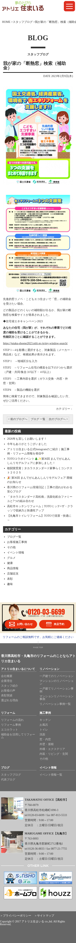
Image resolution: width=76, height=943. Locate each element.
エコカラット (9, 729)
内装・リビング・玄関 (54, 753)
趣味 (10, 584)
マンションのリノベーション (57, 682)
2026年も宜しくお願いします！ (27, 438)
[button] (69, 6)
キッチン (45, 719)
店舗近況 (12, 573)
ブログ (5, 767)
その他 (11, 547)
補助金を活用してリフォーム (18, 736)
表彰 (10, 578)
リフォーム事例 (11, 724)
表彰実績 (6, 695)
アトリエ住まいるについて (18, 669)
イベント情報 (15, 552)
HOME (6, 21)
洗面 (42, 734)
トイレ (44, 729)
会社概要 (6, 676)
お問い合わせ (21, 624)
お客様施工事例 (17, 542)
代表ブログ (8, 779)
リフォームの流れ (12, 719)
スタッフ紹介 (9, 685)
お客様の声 (8, 690)
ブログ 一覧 (38, 419)
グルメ (11, 557)
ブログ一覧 (14, 536)
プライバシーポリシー (17, 915)
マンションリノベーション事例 (57, 698)
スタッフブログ (23, 21)
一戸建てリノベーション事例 (57, 690)
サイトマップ (45, 915)
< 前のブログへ (17, 419)
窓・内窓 (45, 739)
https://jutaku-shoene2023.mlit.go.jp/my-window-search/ (35, 343)
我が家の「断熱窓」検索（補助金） (34, 65)
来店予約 (55, 624)
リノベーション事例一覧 (55, 703)
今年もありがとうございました (27, 444)
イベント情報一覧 (51, 774)
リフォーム (8, 713)
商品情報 (12, 568)
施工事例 (45, 713)
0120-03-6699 (46, 612)
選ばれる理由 (9, 700)
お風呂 (44, 724)
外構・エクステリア (52, 749)
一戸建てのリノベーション (57, 676)
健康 (10, 563)
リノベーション (49, 669)
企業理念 (6, 680)
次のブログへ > (58, 419)
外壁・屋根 (47, 744)
